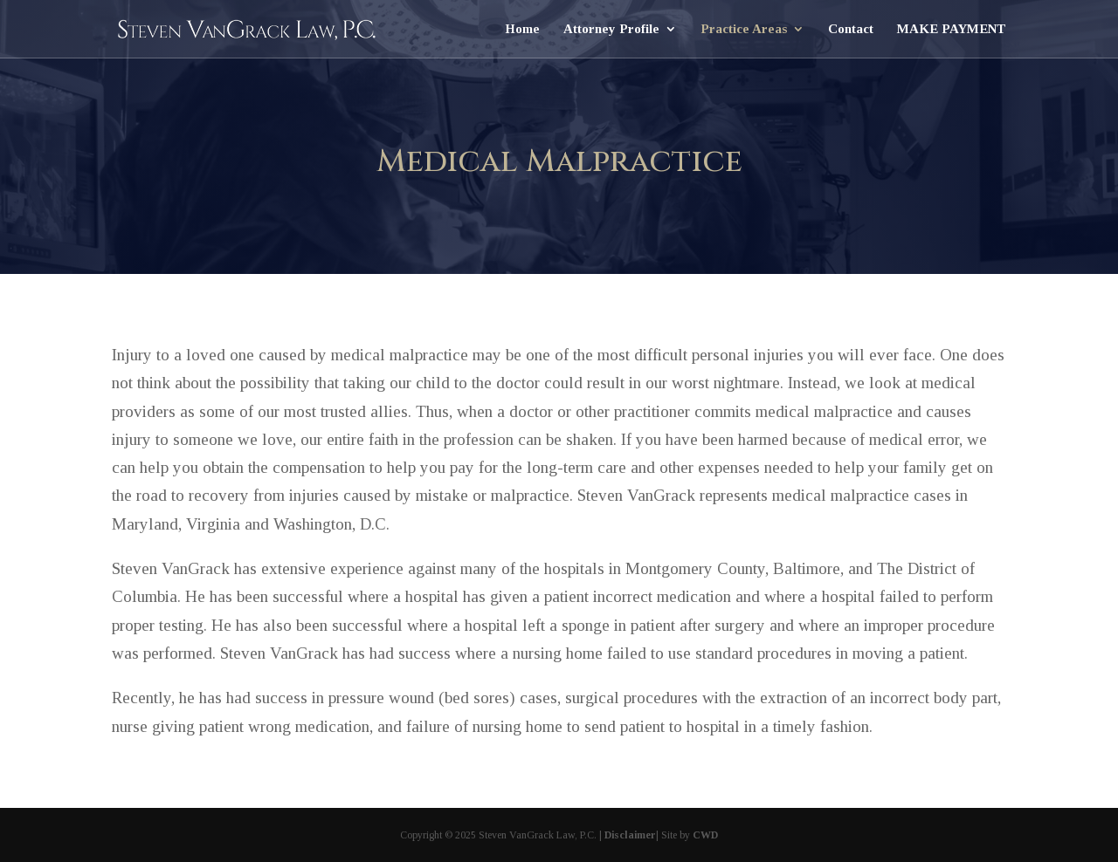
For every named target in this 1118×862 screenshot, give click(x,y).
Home (522, 29)
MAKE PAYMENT (951, 29)
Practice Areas (743, 29)
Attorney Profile (611, 29)
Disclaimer (630, 835)
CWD (705, 835)
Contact (850, 29)
